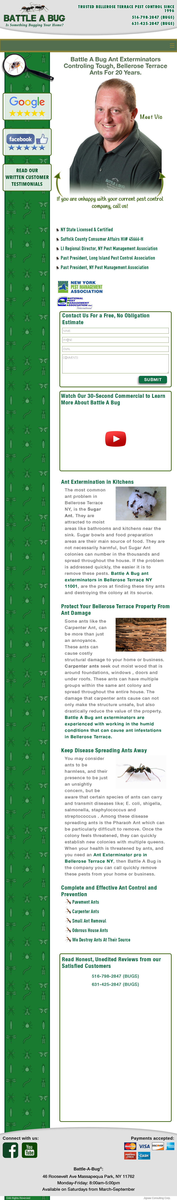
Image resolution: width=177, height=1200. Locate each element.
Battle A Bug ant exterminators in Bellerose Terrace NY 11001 (108, 580)
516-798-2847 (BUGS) (153, 18)
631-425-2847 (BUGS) (153, 24)
